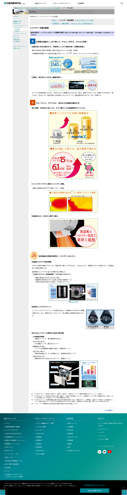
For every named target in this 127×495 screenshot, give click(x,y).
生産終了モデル (18, 21)
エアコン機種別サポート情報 (45, 423)
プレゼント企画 (103, 439)
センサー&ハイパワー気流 (84, 20)
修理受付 (39, 440)
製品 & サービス (19, 8)
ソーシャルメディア (105, 446)
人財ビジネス (9, 447)
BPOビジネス (9, 451)
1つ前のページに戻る (2, 492)
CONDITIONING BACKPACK (13, 434)
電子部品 (7, 468)
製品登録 (39, 447)
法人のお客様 (40, 454)
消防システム (9, 457)
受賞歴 (70, 444)
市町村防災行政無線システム (13, 461)
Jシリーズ (16, 35)
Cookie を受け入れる (94, 492)
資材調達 (70, 440)
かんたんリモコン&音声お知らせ (82, 23)
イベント (101, 432)
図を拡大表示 (74, 302)
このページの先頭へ (124, 492)
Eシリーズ (16, 37)
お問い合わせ (17, 48)
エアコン (27, 8)
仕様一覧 (17, 31)
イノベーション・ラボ (11, 454)
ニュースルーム (103, 429)
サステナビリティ (73, 437)
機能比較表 (17, 39)
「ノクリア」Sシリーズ (20, 33)
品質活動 (70, 434)
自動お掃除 (65, 23)
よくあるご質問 (41, 427)
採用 (69, 447)
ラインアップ (18, 27)
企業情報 (69, 418)
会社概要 (70, 427)
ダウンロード (40, 430)
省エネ (55, 20)
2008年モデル (35, 8)
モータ (7, 471)
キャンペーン (103, 436)
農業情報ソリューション (12, 444)
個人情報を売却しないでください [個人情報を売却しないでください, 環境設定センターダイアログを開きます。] (94, 486)
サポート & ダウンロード (20, 46)
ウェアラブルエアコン (11, 430)
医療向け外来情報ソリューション (15, 440)
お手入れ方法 (40, 434)
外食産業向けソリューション (13, 437)
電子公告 (70, 430)
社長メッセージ (72, 423)
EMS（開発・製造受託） (12, 464)
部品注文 (39, 444)
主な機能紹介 (17, 41)
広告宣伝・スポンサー (74, 451)
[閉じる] (123, 488)
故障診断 (39, 437)
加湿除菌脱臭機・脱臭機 (12, 427)
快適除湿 (56, 23)
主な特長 (57, 8)
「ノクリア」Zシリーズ (46, 8)
